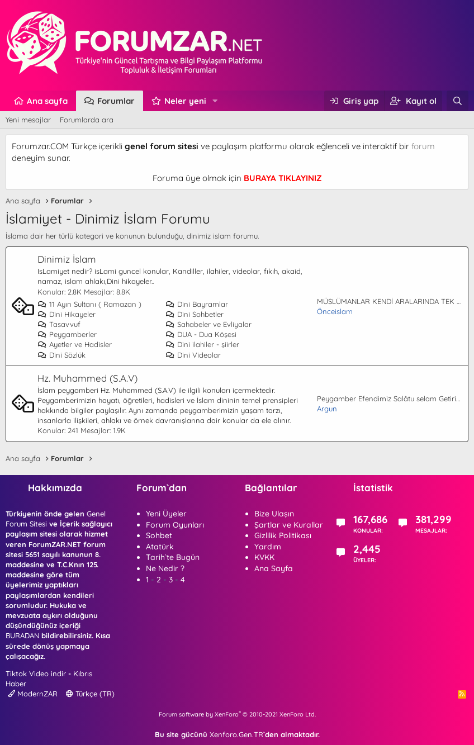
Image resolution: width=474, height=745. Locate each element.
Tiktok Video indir (36, 673)
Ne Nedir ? (165, 568)
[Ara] (457, 101)
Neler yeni (185, 101)
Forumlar (116, 101)
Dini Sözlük (61, 354)
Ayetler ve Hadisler (74, 344)
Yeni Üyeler (166, 514)
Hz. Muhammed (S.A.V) (87, 378)
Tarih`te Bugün (173, 557)
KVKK (264, 557)
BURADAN (22, 635)
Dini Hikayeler (66, 314)
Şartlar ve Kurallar (288, 525)
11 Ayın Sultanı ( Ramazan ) (89, 304)
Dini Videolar (193, 354)
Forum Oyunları (175, 525)
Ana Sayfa (273, 568)
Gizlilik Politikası (282, 535)
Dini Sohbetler (194, 314)
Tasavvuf (58, 324)
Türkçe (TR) (90, 693)
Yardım (267, 547)
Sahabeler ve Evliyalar (208, 324)
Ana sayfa (47, 101)
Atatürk (160, 547)
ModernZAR (33, 693)
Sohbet (159, 535)
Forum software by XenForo (237, 714)
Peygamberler (67, 334)
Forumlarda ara (86, 119)
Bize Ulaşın (274, 514)
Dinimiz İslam (66, 259)
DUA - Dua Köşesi (200, 334)
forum (423, 146)
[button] (215, 101)
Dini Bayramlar (196, 304)
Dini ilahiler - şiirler (202, 344)
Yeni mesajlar (28, 119)
